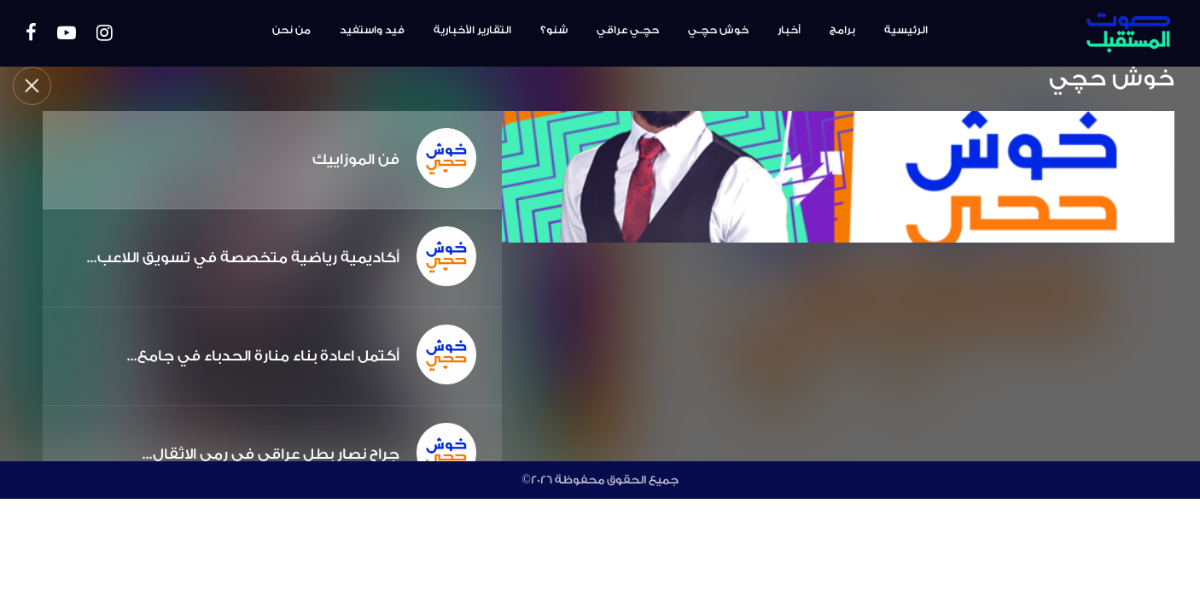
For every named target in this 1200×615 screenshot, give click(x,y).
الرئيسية (906, 30)
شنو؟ (554, 30)
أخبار (789, 30)
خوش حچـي (718, 30)
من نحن (291, 30)
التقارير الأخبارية (472, 30)
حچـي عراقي (628, 30)
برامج (842, 30)
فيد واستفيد (372, 30)
